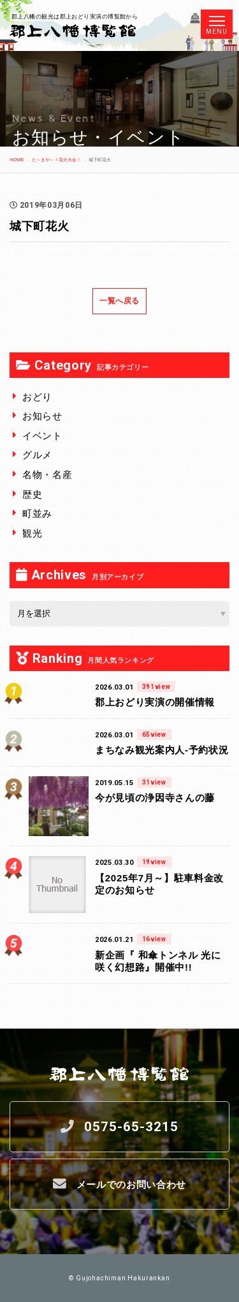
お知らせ (42, 415)
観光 (32, 533)
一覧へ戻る (119, 300)
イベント (42, 435)
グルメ (37, 454)
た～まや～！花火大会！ (56, 160)
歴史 (32, 494)
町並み (37, 513)
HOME (17, 160)
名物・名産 (47, 474)
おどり (37, 396)
